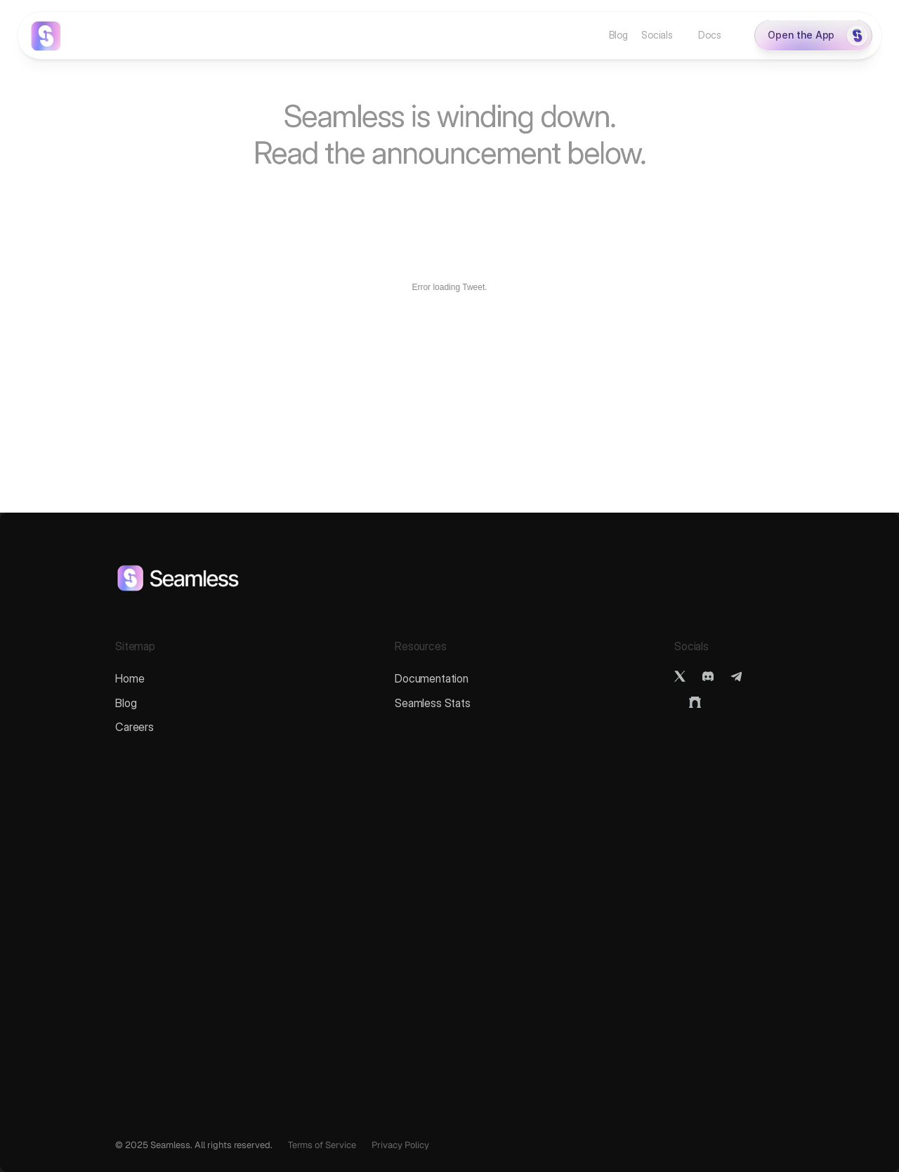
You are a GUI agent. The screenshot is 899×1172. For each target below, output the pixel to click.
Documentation (431, 678)
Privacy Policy (400, 1145)
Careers (134, 727)
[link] (45, 36)
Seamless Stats (433, 703)
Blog (125, 703)
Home (129, 678)
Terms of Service (322, 1145)
